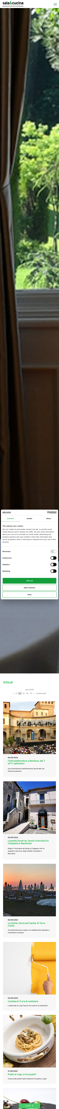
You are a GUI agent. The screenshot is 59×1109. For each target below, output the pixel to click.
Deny (30, 594)
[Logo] (13, 4)
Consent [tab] (10, 518)
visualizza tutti (41, 693)
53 (24, 693)
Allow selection (29, 588)
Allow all (29, 581)
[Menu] (54, 4)
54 (27, 693)
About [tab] (48, 518)
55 (31, 693)
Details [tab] (29, 518)
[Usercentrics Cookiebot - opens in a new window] (47, 512)
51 (16, 693)
